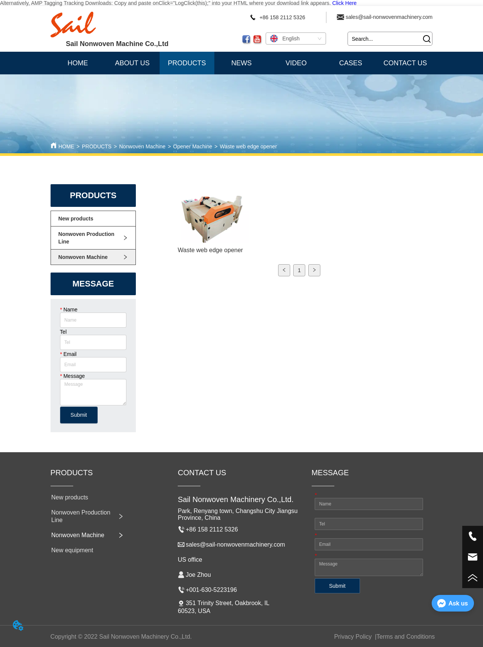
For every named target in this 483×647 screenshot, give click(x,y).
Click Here (344, 3)
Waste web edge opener (248, 146)
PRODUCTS (97, 146)
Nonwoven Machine (142, 146)
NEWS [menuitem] (241, 63)
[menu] (242, 63)
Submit (79, 415)
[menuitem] (187, 63)
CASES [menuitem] (350, 63)
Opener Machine (192, 146)
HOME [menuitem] (78, 63)
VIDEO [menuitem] (296, 63)
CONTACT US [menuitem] (405, 63)
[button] (187, 63)
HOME (66, 146)
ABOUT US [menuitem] (132, 63)
